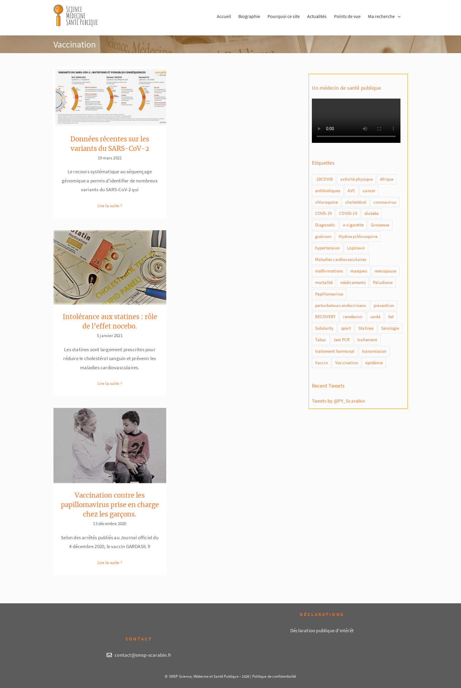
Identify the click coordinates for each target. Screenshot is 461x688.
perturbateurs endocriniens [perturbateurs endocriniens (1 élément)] (340, 305)
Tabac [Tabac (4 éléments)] (321, 339)
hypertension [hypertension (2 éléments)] (327, 248)
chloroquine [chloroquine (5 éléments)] (326, 202)
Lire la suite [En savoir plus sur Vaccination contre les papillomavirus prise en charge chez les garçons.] (108, 562)
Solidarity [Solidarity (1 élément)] (324, 328)
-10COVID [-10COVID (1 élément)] (324, 179)
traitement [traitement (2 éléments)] (367, 339)
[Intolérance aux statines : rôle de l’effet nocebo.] (109, 267)
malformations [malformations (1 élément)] (329, 271)
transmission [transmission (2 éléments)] (374, 351)
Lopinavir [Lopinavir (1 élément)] (356, 248)
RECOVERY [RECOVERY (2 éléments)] (325, 316)
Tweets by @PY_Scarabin (338, 401)
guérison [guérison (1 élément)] (323, 236)
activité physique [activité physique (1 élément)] (356, 179)
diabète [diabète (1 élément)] (371, 213)
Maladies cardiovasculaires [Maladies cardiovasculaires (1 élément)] (340, 259)
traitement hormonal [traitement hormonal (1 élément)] (335, 351)
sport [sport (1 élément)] (346, 328)
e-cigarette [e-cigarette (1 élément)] (353, 225)
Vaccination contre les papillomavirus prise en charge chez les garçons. (110, 504)
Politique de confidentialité (274, 676)
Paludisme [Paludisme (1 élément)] (382, 282)
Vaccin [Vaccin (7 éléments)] (321, 362)
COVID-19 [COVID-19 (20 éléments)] (348, 213)
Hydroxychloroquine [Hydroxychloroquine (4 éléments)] (358, 236)
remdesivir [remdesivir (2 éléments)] (353, 316)
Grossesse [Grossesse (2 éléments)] (380, 225)
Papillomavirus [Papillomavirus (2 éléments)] (329, 294)
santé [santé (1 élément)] (375, 316)
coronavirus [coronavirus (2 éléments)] (385, 202)
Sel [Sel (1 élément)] (391, 316)
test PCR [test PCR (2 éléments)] (342, 339)
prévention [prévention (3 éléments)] (384, 305)
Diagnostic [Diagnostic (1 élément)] (325, 225)
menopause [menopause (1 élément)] (385, 271)
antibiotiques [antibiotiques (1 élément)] (328, 190)
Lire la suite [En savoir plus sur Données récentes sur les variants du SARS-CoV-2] (108, 205)
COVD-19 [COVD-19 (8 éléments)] (323, 213)
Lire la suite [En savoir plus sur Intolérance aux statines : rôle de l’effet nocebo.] (108, 383)
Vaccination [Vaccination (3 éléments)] (346, 362)
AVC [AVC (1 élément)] (351, 190)
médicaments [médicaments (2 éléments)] (353, 282)
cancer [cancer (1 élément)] (369, 190)
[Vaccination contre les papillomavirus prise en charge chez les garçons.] (109, 445)
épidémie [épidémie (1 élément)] (374, 362)
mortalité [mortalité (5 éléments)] (324, 282)
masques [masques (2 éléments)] (358, 271)
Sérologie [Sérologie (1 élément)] (390, 328)
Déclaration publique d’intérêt (322, 630)
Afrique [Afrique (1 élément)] (386, 179)
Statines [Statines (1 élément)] (366, 328)
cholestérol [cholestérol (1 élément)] (355, 202)
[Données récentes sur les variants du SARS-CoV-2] (109, 97)
